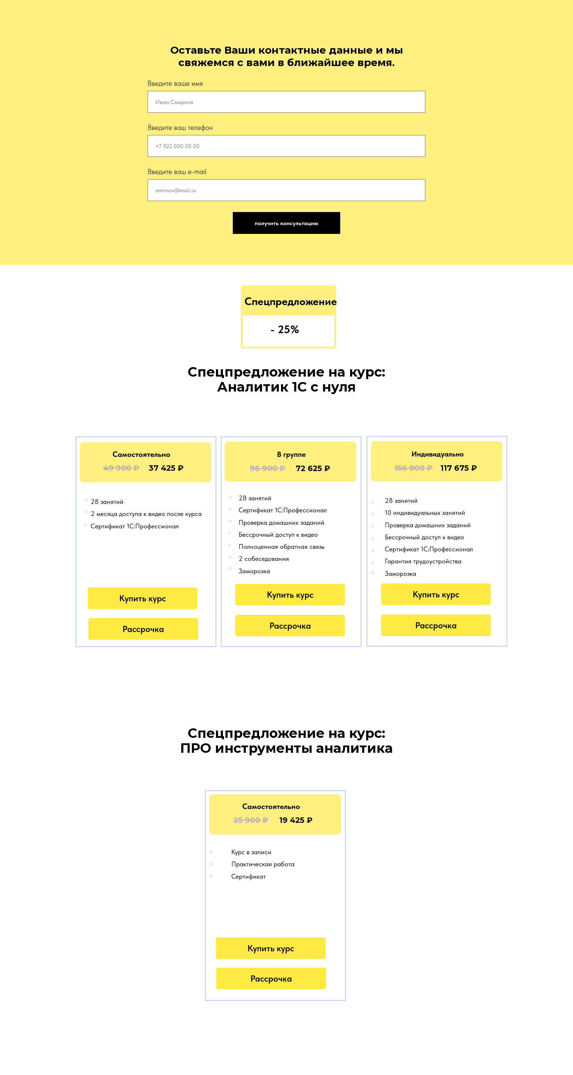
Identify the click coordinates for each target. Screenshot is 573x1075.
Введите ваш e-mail (177, 171)
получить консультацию (286, 223)
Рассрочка (143, 629)
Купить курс (142, 598)
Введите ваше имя (175, 83)
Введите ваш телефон (180, 127)
